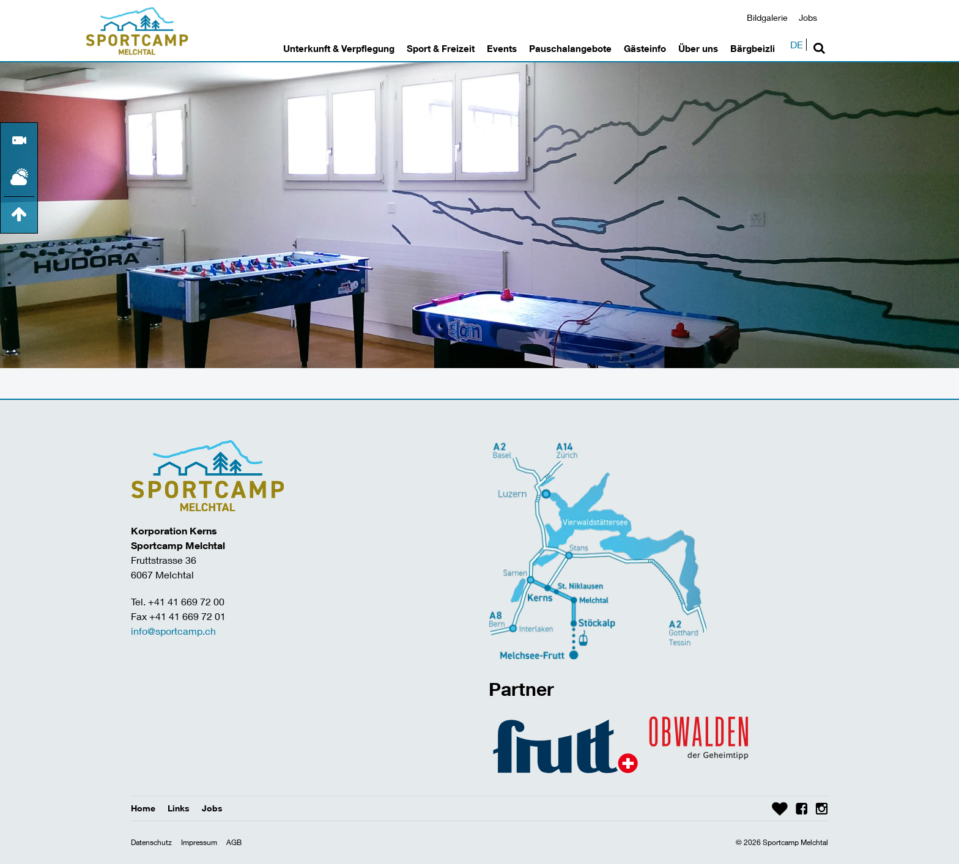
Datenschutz (151, 842)
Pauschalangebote (570, 48)
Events (502, 48)
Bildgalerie (767, 17)
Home (143, 808)
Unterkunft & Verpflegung (338, 48)
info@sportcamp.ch (173, 631)
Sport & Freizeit (441, 48)
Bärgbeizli (752, 48)
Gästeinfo (645, 48)
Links (179, 808)
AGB (234, 842)
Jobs (808, 17)
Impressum (199, 842)
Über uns (698, 48)
